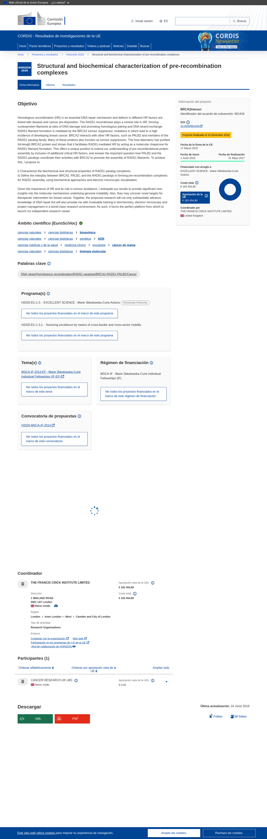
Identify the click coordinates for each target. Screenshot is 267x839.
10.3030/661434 (189, 126)
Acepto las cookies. (174, 833)
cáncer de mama (123, 245)
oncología (99, 245)
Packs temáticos (40, 46)
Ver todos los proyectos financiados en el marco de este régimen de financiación (132, 394)
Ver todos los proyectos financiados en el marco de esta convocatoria (53, 439)
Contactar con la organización (50, 638)
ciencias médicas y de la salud (38, 245)
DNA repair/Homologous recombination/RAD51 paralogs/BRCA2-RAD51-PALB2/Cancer (79, 274)
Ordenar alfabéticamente (35, 667)
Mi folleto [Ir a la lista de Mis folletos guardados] (239, 716)
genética (85, 238)
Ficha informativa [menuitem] (29, 84)
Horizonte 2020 (75, 54)
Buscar (145, 46)
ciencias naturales (29, 232)
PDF (75, 718)
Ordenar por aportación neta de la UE (94, 669)
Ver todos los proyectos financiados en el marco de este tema (53, 389)
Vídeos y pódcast (98, 46)
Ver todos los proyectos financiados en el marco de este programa (69, 313)
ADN (101, 238)
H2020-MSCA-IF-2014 (38, 425)
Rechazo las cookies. (229, 833)
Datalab (132, 46)
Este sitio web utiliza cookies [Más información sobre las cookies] (36, 833)
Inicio (22, 46)
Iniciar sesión (142, 21)
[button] (163, 21)
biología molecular (93, 251)
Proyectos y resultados (69, 46)
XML (38, 718)
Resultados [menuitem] (68, 84)
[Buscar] (239, 21)
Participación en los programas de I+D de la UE (60, 642)
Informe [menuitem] (50, 84)
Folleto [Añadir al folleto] (216, 716)
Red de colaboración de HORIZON (53, 646)
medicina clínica (75, 245)
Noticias (118, 46)
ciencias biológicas (60, 232)
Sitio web (80, 638)
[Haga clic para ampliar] (166, 681)
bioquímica (87, 232)
